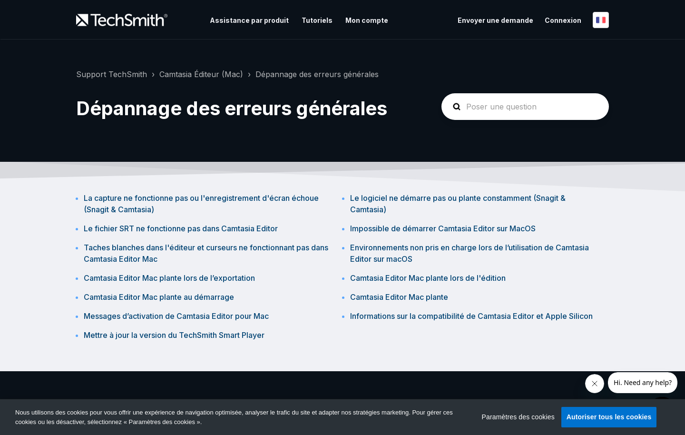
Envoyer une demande (495, 20)
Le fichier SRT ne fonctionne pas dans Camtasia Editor (181, 228)
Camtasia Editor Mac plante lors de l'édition (428, 278)
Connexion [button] (563, 20)
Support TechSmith (111, 74)
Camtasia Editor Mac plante (399, 297)
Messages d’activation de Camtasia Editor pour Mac (176, 316)
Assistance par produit (249, 20)
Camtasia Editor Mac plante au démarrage (159, 297)
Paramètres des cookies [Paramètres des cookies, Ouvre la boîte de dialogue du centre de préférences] (518, 417)
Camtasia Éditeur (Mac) (201, 74)
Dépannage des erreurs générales (317, 74)
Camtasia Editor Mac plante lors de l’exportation (169, 278)
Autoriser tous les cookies (609, 417)
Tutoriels (317, 20)
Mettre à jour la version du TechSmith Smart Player (174, 335)
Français (601, 20)
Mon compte (366, 20)
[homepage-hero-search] (525, 106)
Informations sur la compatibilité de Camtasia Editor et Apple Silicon (471, 316)
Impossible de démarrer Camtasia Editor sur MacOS (443, 228)
